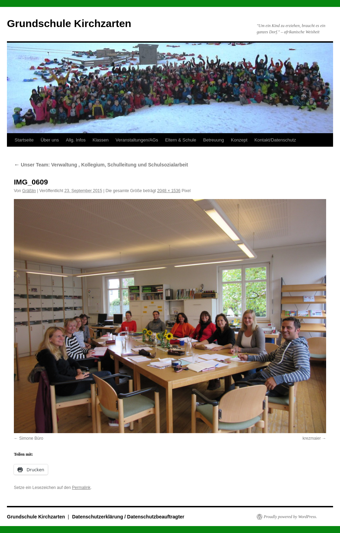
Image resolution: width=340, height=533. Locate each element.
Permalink (81, 487)
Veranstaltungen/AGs (137, 140)
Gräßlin (29, 190)
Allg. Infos (76, 140)
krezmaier (312, 438)
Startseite (24, 140)
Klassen (101, 140)
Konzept (239, 140)
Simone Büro (31, 438)
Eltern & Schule (180, 140)
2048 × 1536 (168, 190)
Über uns (50, 140)
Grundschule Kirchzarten (69, 23)
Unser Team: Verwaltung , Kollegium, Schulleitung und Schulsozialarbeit (101, 164)
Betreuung (213, 140)
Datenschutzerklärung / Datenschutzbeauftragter (128, 516)
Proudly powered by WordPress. (290, 516)
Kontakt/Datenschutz (275, 140)
